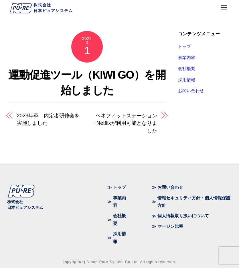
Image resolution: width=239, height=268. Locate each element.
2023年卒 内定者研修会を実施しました (48, 119)
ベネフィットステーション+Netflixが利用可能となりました (125, 123)
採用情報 (186, 79)
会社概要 (186, 68)
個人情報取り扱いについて (183, 215)
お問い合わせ (191, 90)
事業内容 (186, 57)
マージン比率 (170, 226)
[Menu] (224, 7)
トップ (184, 46)
